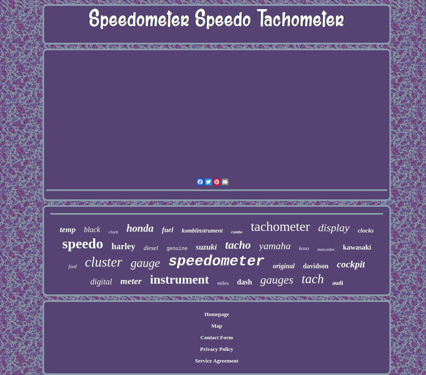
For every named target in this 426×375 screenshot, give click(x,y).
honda (140, 228)
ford (73, 267)
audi (337, 283)
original (284, 266)
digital (101, 281)
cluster (103, 262)
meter (130, 281)
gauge (145, 263)
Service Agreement (216, 361)
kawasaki (357, 247)
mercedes (326, 249)
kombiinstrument (202, 231)
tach (313, 279)
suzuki (206, 247)
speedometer (216, 261)
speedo (82, 243)
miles (222, 283)
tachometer (280, 226)
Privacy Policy (216, 349)
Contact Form (217, 337)
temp (68, 229)
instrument (179, 279)
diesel (151, 248)
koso (304, 248)
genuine (176, 249)
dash (244, 282)
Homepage (216, 314)
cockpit (351, 264)
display (333, 228)
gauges (276, 279)
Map (216, 326)
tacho (238, 245)
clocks (366, 230)
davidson (315, 266)
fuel (167, 230)
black (92, 229)
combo (236, 232)
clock (113, 231)
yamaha (275, 245)
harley (123, 246)
